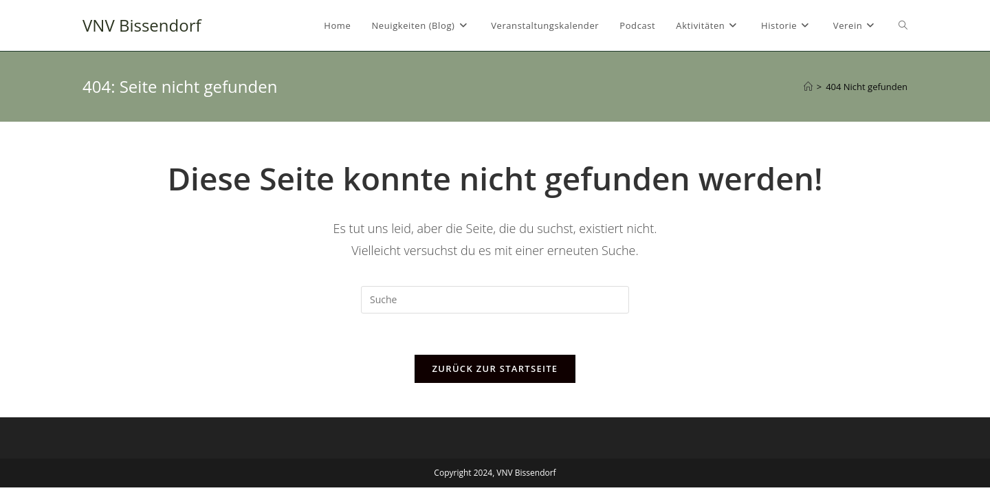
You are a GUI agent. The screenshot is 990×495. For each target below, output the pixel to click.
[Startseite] (808, 86)
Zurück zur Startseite (495, 368)
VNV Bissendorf (141, 25)
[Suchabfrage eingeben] (495, 300)
